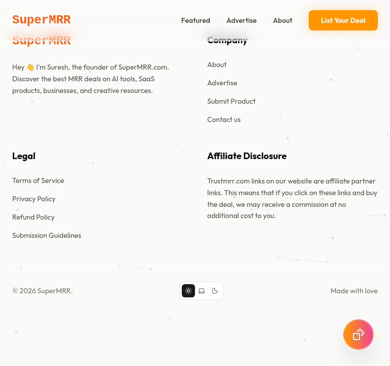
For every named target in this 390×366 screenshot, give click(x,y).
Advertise (241, 20)
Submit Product (231, 101)
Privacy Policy (34, 198)
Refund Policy (33, 217)
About (282, 20)
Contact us (224, 119)
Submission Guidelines (46, 235)
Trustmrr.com (228, 181)
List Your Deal (343, 20)
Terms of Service (38, 180)
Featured (195, 20)
